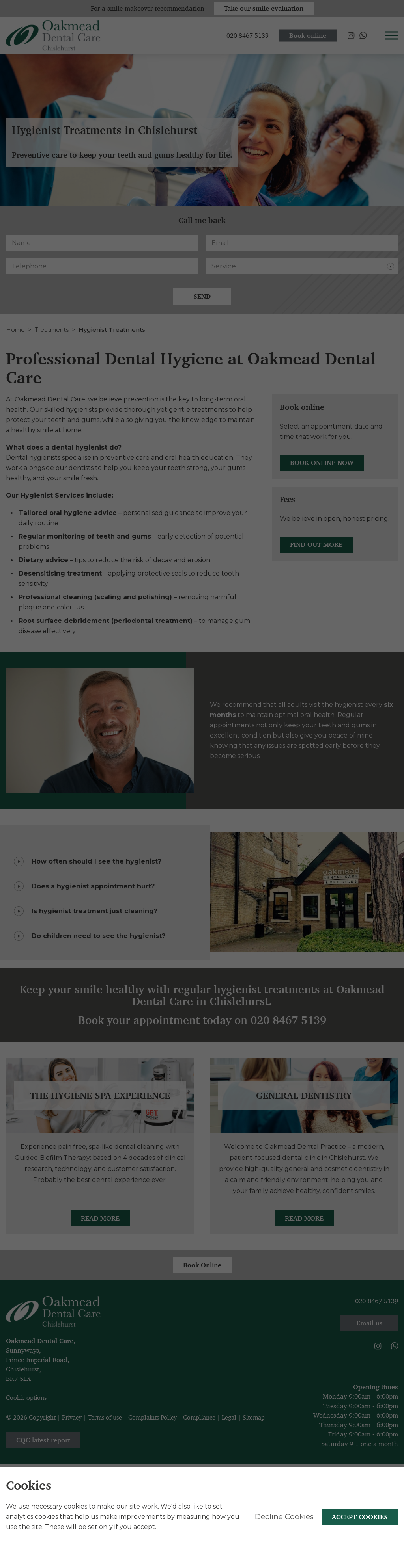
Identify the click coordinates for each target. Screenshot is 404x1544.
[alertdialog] (202, 1505)
